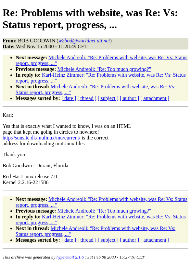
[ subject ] (108, 98)
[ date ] (68, 98)
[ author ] (129, 98)
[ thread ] (86, 98)
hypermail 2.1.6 (70, 257)
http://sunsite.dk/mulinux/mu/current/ (42, 137)
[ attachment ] (154, 98)
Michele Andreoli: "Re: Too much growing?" (104, 69)
